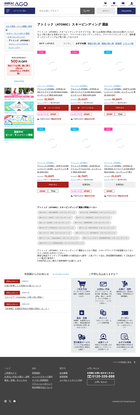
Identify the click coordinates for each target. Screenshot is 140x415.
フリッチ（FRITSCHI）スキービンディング (97, 228)
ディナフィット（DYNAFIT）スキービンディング (96, 233)
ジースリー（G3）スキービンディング (55, 233)
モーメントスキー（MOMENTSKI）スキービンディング (106, 238)
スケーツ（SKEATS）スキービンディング (94, 217)
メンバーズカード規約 (42, 376)
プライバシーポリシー (42, 384)
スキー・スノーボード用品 (18, 33)
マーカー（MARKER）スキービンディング (92, 222)
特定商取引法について (42, 387)
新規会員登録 (126, 11)
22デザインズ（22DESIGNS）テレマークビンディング (62, 243)
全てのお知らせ (61, 274)
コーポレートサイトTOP (70, 380)
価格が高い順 (108, 43)
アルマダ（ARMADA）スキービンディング (98, 212)
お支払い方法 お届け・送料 (17, 376)
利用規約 (36, 373)
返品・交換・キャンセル (15, 380)
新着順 (118, 43)
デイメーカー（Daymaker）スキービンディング (59, 238)
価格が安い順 (94, 43)
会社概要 (63, 373)
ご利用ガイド (10, 373)
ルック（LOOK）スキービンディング (55, 222)
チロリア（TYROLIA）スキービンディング (57, 228)
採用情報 (63, 376)
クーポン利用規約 (40, 380)
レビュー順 (128, 43)
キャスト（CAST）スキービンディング (56, 217)
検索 (88, 11)
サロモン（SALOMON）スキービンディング (58, 212)
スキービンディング (16, 37)
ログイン (106, 11)
